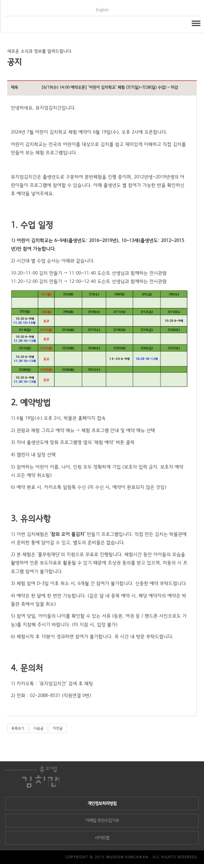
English (102, 10)
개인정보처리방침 (102, 803)
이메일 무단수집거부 (102, 820)
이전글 (58, 728)
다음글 (38, 728)
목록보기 (17, 728)
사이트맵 (102, 837)
